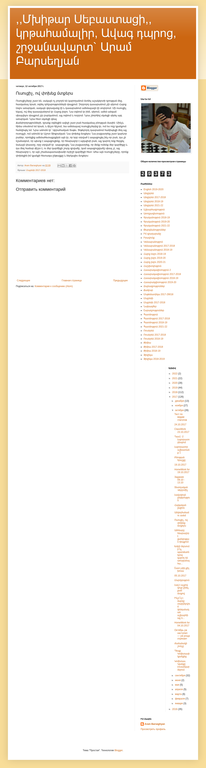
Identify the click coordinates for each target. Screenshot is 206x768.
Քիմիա (147, 342)
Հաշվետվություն (152, 266)
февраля (180, 698)
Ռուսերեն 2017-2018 (155, 334)
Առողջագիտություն (154, 213)
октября (179, 410)
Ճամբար (148, 290)
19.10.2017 (180, 464)
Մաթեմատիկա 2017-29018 (158, 294)
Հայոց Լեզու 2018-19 (155, 254)
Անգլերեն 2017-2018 (155, 197)
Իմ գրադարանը (152, 233)
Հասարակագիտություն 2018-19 (161, 278)
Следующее (23, 280)
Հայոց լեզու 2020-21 (155, 262)
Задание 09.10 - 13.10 (179, 480)
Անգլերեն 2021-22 (153, 205)
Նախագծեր (150, 306)
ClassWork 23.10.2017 (181, 430)
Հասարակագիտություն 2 (157, 270)
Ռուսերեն (149, 330)
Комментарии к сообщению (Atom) (54, 286)
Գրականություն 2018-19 (157, 217)
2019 (175, 387)
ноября (179, 405)
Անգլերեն (149, 193)
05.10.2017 (180, 575)
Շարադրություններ (154, 310)
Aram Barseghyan (155, 724)
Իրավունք (149, 237)
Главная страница (72, 280)
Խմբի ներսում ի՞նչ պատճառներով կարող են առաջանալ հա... (182, 555)
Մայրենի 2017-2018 (36, 170)
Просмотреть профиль (153, 729)
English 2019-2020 (153, 189)
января (179, 703)
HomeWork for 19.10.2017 (182, 471)
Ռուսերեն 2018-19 (153, 338)
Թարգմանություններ (155, 229)
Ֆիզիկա (148, 355)
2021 (175, 378)
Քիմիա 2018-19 (152, 350)
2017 (175, 396)
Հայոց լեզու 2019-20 (155, 258)
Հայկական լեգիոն (180, 506)
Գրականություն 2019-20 (157, 221)
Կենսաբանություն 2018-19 (158, 249)
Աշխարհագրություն (154, 209)
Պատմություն (151, 314)
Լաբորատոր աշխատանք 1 (181, 450)
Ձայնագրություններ (154, 286)
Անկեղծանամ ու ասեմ (181, 514)
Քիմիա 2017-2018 (153, 346)
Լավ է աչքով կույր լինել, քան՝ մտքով (181, 589)
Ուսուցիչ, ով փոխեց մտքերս (181, 523)
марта (178, 694)
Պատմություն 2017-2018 (157, 318)
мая (177, 684)
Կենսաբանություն (153, 241)
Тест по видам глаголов (180, 417)
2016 (175, 709)
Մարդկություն (181, 580)
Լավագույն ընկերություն (182, 497)
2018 (175, 392)
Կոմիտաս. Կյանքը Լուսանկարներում (181, 665)
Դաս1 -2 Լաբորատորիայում (182, 439)
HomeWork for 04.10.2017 (182, 624)
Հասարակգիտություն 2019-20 (160, 282)
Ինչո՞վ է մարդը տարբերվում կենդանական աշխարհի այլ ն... (182, 608)
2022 (175, 373)
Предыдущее (120, 280)
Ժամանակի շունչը (180, 645)
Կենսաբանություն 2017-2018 (159, 245)
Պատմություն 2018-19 (155, 322)
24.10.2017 (180, 424)
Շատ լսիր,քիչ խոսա (181, 569)
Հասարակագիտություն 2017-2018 (162, 274)
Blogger (118, 750)
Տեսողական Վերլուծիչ (181, 488)
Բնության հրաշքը (179, 459)
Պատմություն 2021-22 (155, 326)
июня (178, 680)
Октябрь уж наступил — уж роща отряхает (182, 634)
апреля (179, 689)
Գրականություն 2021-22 (157, 225)
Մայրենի (148, 298)
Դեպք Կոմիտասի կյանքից (182, 653)
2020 (175, 383)
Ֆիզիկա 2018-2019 (154, 359)
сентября (180, 675)
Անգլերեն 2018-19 (153, 201)
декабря (180, 401)
